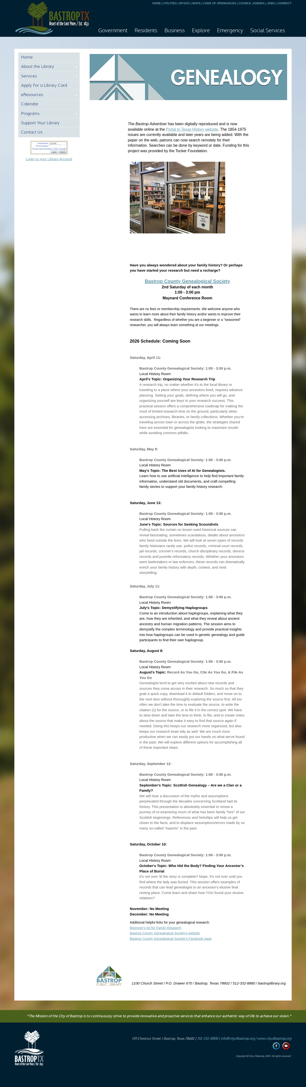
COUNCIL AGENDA (252, 3)
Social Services (267, 30)
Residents (146, 30)
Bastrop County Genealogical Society (187, 281)
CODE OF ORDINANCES (219, 3)
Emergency (230, 30)
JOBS (271, 3)
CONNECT (284, 3)
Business (174, 30)
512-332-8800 (207, 1038)
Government (112, 30)
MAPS (196, 3)
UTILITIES (170, 3)
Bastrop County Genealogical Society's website (165, 933)
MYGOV (184, 3)
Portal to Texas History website (192, 129)
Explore (201, 30)
